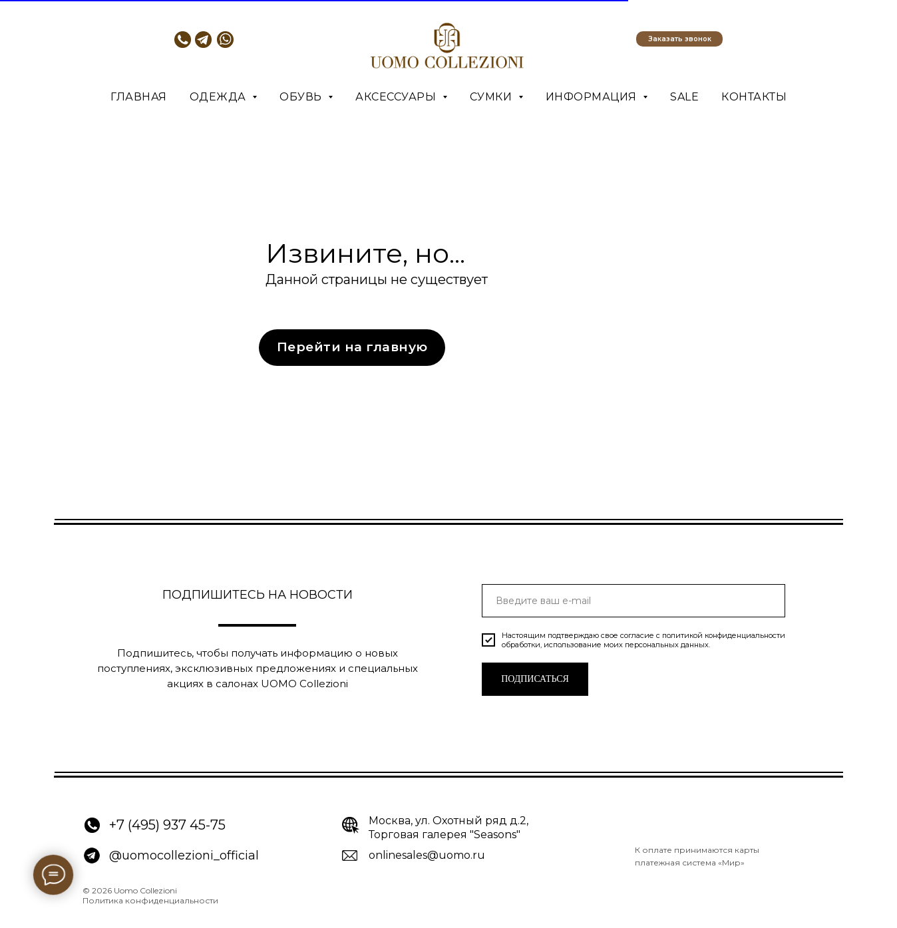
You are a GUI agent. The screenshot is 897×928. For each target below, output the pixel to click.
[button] (679, 39)
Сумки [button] (492, 96)
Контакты (754, 96)
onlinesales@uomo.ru (427, 855)
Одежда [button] (220, 96)
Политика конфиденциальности (150, 900)
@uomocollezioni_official (184, 855)
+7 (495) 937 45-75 (167, 825)
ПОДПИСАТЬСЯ (535, 679)
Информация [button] (593, 96)
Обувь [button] (302, 96)
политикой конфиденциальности (723, 635)
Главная (138, 96)
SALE (684, 96)
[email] (633, 600)
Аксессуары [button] (397, 96)
